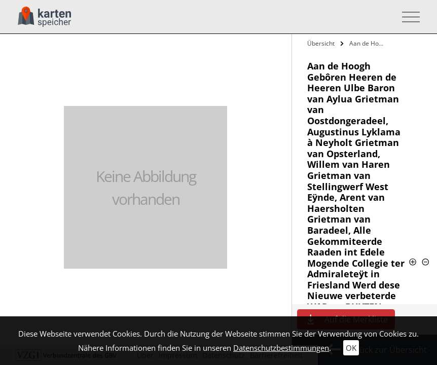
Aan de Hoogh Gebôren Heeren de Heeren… (367, 43)
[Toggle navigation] (408, 17)
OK (351, 348)
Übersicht (321, 43)
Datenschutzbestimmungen (281, 348)
